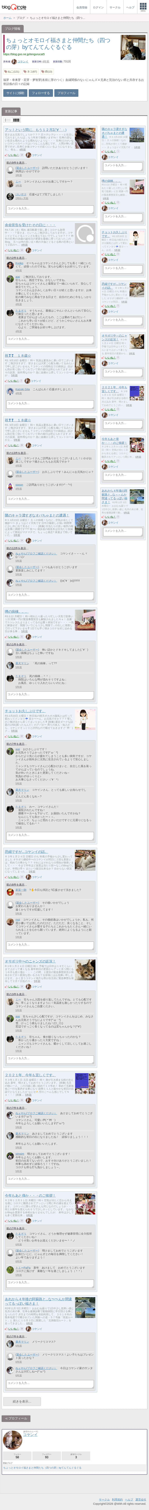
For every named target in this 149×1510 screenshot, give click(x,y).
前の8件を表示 (15, 884)
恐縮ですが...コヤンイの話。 (26, 852)
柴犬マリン (22, 663)
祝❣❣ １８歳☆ (18, 356)
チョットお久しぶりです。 (25, 711)
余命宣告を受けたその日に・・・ (30, 225)
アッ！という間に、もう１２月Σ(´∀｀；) (35, 130)
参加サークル (76, 1456)
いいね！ (13, 154)
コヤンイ (20, 61)
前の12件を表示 (16, 548)
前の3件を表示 (15, 994)
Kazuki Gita (23, 389)
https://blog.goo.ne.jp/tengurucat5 (24, 54)
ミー (18, 181)
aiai (18, 276)
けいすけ (21, 194)
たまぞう (21, 310)
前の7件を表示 (15, 743)
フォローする (41, 93)
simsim (20, 1153)
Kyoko (19, 263)
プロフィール (66, 93)
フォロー (17, 1456)
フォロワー (46, 1456)
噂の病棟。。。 (111, 180)
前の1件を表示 (15, 644)
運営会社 (140, 1499)
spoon (19, 484)
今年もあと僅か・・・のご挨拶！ (30, 1196)
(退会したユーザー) (27, 167)
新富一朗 (21, 889)
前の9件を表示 (15, 162)
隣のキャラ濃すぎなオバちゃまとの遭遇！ (114, 132)
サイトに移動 (15, 93)
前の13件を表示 (16, 453)
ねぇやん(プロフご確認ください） (36, 553)
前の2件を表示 (15, 257)
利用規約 (117, 1499)
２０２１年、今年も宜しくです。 (30, 1075)
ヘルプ (129, 1499)
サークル (104, 1499)
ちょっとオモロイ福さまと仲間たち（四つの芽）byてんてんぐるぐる (42, 1467)
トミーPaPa (23, 1267)
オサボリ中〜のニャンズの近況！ (30, 961)
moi (18, 919)
